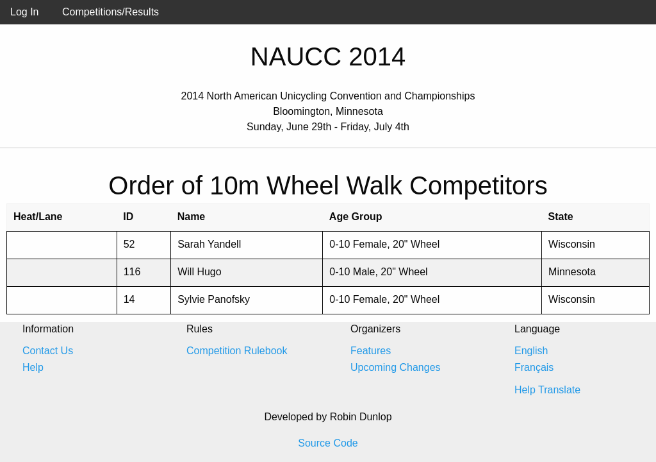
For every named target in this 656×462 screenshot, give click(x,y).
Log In (24, 11)
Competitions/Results (110, 11)
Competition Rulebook (236, 350)
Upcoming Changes (395, 367)
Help (33, 367)
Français (534, 367)
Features (370, 350)
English (531, 350)
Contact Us (47, 350)
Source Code (327, 443)
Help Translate (547, 389)
